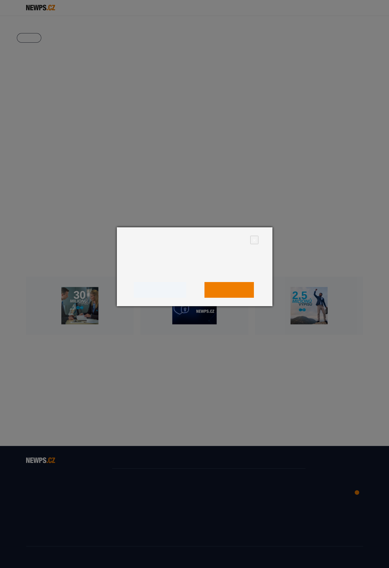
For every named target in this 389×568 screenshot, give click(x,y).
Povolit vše (229, 289)
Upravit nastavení (160, 289)
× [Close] (254, 240)
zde (226, 272)
